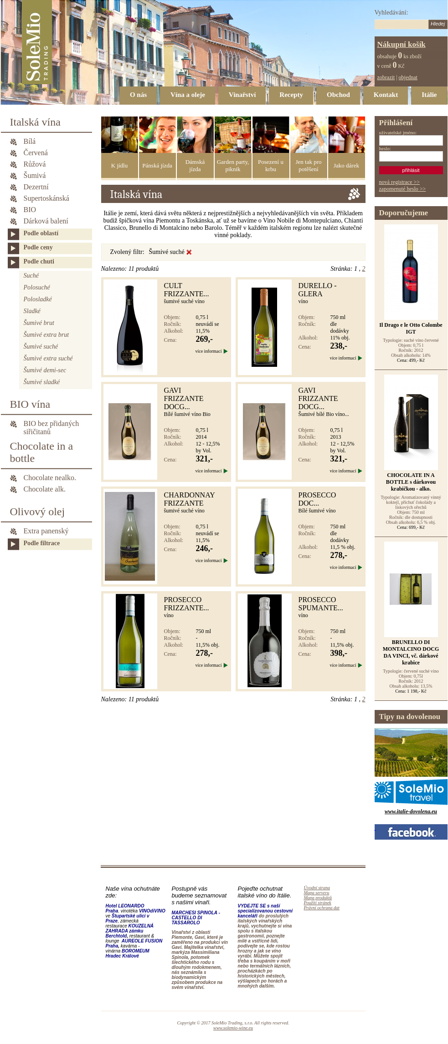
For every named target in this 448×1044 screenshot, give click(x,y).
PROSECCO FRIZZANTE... (186, 604)
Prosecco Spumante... (321, 604)
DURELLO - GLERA (318, 290)
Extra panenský (46, 531)
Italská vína (35, 122)
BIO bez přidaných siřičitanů (51, 424)
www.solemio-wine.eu (233, 1027)
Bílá (30, 141)
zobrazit (386, 77)
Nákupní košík (401, 44)
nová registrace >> (399, 182)
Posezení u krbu (270, 165)
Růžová (35, 164)
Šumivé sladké (42, 382)
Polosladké (38, 299)
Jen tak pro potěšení (308, 165)
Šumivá (35, 175)
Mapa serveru (317, 892)
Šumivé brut (39, 322)
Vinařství (242, 94)
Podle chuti (39, 261)
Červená (36, 153)
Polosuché (37, 287)
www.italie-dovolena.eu (411, 811)
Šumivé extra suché (48, 358)
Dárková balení (46, 221)
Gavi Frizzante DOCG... (184, 398)
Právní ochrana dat (322, 907)
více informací (208, 351)
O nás (138, 94)
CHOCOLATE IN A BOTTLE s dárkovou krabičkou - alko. (411, 482)
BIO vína (30, 404)
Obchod (338, 94)
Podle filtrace (42, 543)
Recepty (291, 94)
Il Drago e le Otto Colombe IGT (410, 328)
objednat (408, 77)
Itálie (429, 94)
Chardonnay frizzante (189, 499)
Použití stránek (317, 902)
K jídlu (119, 165)
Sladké (32, 311)
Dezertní (36, 187)
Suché (31, 275)
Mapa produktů (318, 897)
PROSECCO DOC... (317, 499)
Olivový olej (37, 511)
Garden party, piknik (233, 165)
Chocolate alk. (45, 489)
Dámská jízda (195, 165)
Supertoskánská (46, 198)
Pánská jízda (157, 165)
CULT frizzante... (186, 290)
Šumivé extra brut (46, 334)
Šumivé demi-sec (45, 370)
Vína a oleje (187, 94)
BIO (30, 209)
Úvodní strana (317, 887)
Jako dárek (346, 165)
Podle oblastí (41, 233)
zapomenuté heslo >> (402, 189)
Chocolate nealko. (50, 477)
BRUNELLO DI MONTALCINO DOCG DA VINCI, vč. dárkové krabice (411, 652)
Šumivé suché (41, 346)
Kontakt (386, 94)
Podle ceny (38, 247)
